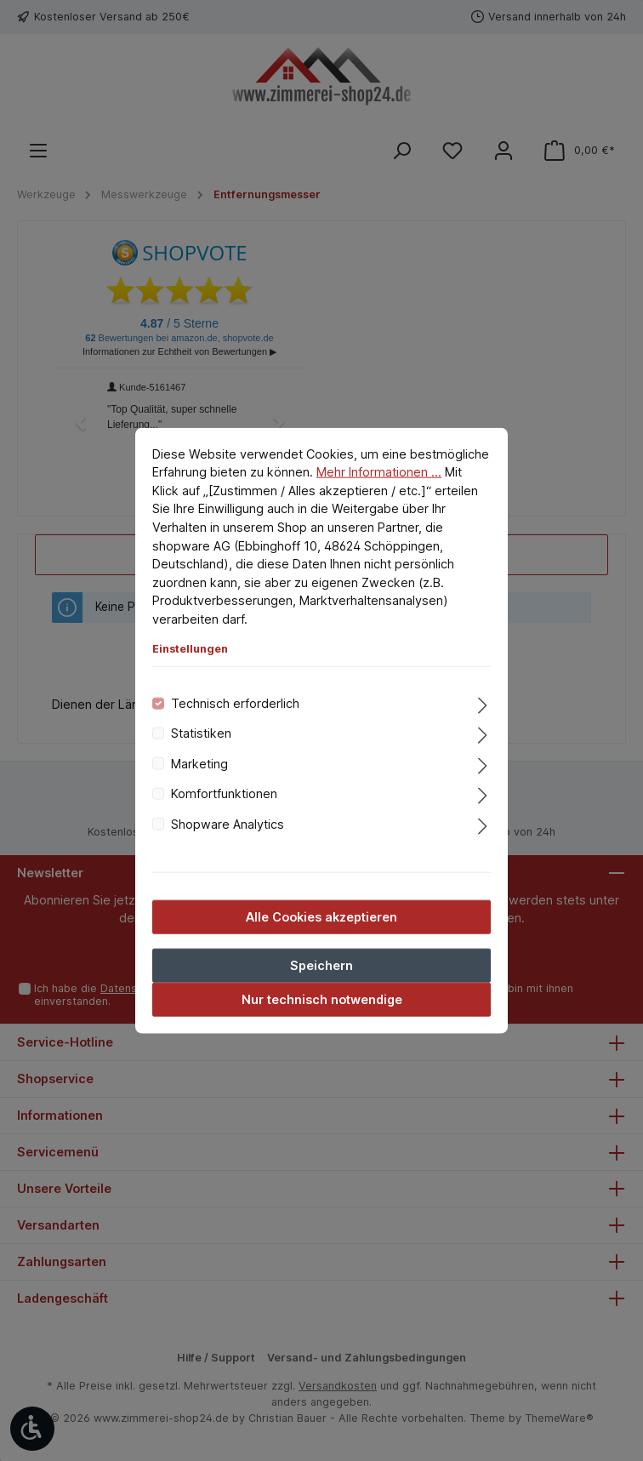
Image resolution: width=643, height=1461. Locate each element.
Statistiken (201, 733)
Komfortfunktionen (224, 793)
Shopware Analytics (227, 823)
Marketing (199, 763)
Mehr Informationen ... (378, 472)
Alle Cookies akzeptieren (321, 917)
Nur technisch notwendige (322, 999)
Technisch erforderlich (235, 703)
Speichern (321, 965)
